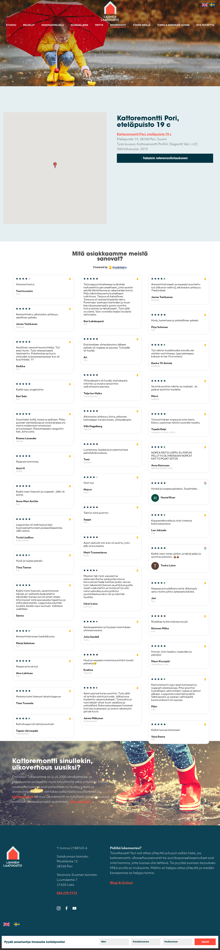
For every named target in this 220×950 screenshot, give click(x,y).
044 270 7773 (67, 893)
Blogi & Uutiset (121, 883)
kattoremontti (23, 797)
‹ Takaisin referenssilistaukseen (164, 158)
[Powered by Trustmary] (110, 267)
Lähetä (205, 942)
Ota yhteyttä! (80, 802)
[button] (55, 165)
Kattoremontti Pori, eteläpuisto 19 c (144, 134)
